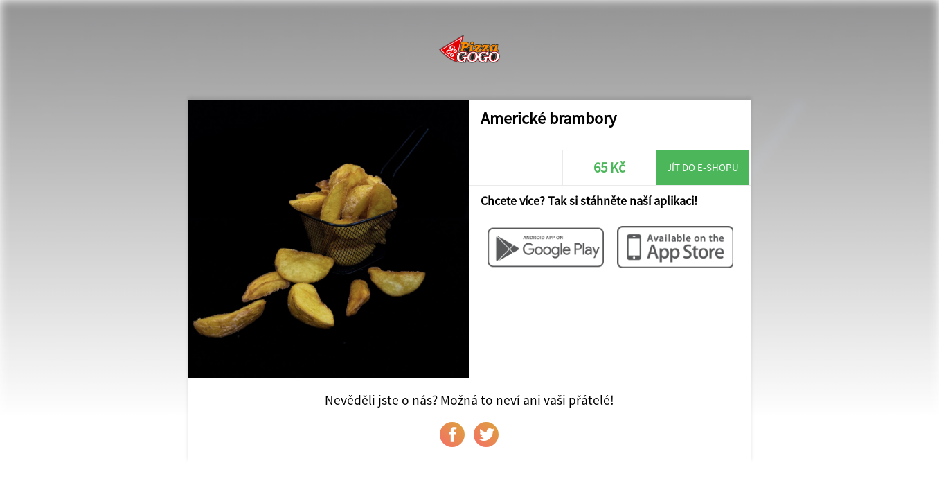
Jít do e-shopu (703, 167)
